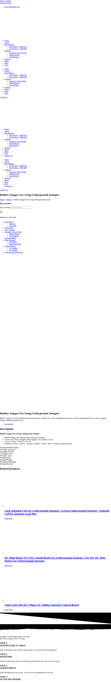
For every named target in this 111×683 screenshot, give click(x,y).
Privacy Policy (5, 645)
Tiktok (2, 639)
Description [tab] (9, 276)
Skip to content (5, 1)
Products (8, 51)
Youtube (3, 641)
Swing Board (14, 57)
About (7, 43)
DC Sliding (13, 250)
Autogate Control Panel (17, 53)
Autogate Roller (10, 238)
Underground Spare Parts (14, 252)
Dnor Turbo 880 (15, 244)
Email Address (5, 555)
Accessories (9, 222)
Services (8, 59)
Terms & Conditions (7, 643)
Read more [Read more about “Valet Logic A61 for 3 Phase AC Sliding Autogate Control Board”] (9, 461)
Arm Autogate (10, 230)
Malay (7, 61)
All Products (9, 228)
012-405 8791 (11, 596)
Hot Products (9, 45)
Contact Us (9, 156)
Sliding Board (14, 55)
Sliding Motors (10, 246)
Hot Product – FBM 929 (18, 47)
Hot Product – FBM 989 (18, 49)
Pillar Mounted (10, 240)
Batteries (12, 224)
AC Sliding (13, 248)
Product (9, 200)
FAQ (6, 65)
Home (7, 41)
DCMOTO (13, 242)
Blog (6, 63)
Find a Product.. (6, 207)
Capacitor (12, 226)
